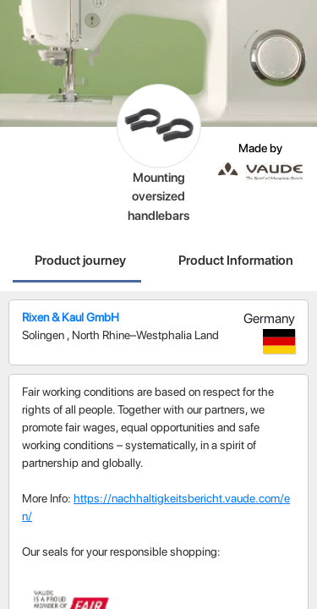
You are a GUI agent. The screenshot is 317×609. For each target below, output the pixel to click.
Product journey (80, 260)
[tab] (80, 262)
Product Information (235, 260)
